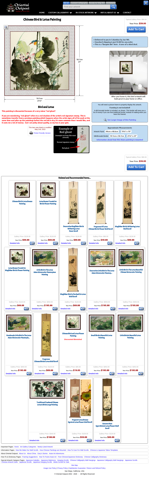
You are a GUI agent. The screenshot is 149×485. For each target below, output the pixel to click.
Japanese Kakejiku (33, 460)
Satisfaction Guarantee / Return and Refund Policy (87, 468)
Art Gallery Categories (28, 447)
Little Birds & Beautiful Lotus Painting (130, 336)
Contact (127, 12)
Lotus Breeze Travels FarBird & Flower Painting (48, 202)
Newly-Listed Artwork (45, 447)
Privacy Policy (63, 468)
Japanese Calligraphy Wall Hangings (110, 460)
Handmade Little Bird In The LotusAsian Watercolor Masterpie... (18, 336)
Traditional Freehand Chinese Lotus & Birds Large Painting (47, 403)
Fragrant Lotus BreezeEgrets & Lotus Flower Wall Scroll (80, 421)
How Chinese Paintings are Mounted (53, 450)
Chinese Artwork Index (10, 462)
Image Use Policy (50, 468)
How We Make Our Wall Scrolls (27, 450)
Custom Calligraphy (60, 12)
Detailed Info (15, 243)
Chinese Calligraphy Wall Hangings (83, 460)
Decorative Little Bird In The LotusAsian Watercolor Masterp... (102, 272)
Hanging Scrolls (63, 460)
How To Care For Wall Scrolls (78, 450)
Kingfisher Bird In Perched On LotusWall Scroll (73, 295)
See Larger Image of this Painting (120, 120)
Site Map (74, 465)
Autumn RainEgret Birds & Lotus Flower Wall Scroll (107, 426)
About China (31, 453)
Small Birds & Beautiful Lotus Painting (101, 336)
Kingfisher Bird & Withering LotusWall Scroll (127, 227)
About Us (22, 453)
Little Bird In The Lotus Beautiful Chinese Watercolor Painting (131, 271)
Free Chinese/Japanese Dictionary (70, 457)
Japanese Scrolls (131, 460)
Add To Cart (136, 29)
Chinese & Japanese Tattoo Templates (104, 450)
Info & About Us (109, 12)
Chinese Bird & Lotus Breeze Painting (22, 202)
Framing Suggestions (30, 457)
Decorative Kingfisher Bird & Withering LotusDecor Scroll (73, 228)
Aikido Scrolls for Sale (61, 462)
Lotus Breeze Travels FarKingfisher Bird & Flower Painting (17, 269)
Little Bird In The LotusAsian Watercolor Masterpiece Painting (45, 272)
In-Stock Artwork (86, 12)
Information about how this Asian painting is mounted (120, 140)
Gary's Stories (42, 453)
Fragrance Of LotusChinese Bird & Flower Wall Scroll (101, 228)
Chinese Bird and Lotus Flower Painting (73, 334)
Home (42, 12)
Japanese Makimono (48, 460)
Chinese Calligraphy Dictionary (95, 457)
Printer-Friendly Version (40, 133)
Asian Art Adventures (56, 453)
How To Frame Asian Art (47, 457)
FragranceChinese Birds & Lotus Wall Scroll (46, 360)
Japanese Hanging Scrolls (42, 462)
